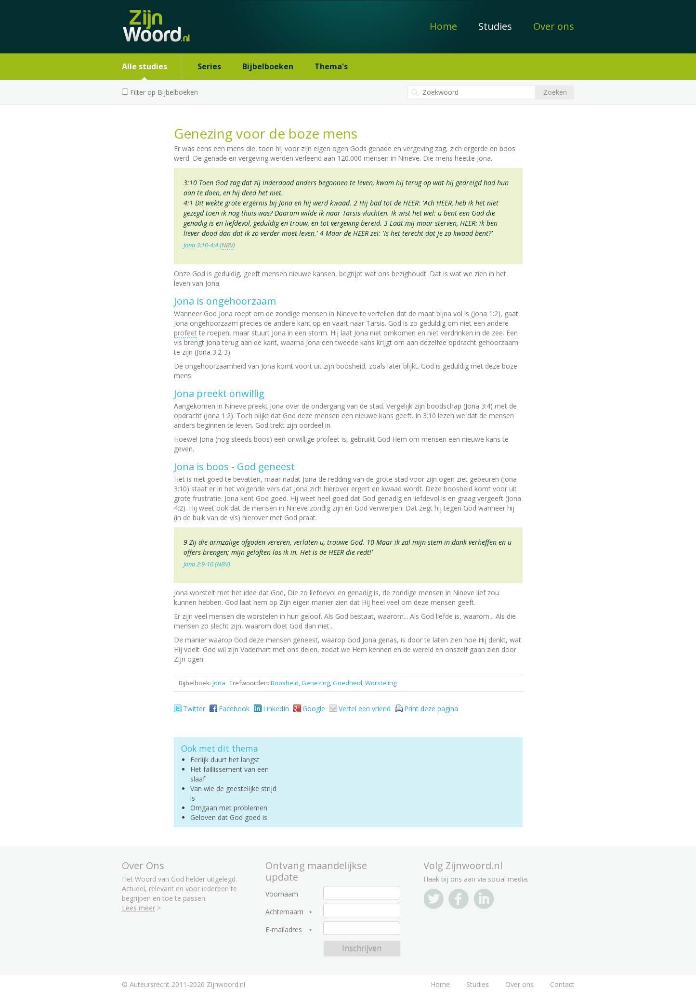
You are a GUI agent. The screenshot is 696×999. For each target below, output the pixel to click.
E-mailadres (283, 929)
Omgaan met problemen (228, 807)
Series (209, 66)
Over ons (553, 26)
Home (443, 26)
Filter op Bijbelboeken (164, 92)
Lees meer (138, 907)
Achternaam (284, 912)
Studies (495, 26)
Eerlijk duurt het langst (225, 759)
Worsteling (380, 683)
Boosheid (285, 683)
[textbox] (471, 92)
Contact (562, 984)
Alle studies (144, 66)
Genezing (316, 683)
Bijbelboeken (267, 66)
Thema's (331, 66)
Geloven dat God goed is (228, 817)
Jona (218, 683)
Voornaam (281, 894)
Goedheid (347, 683)
